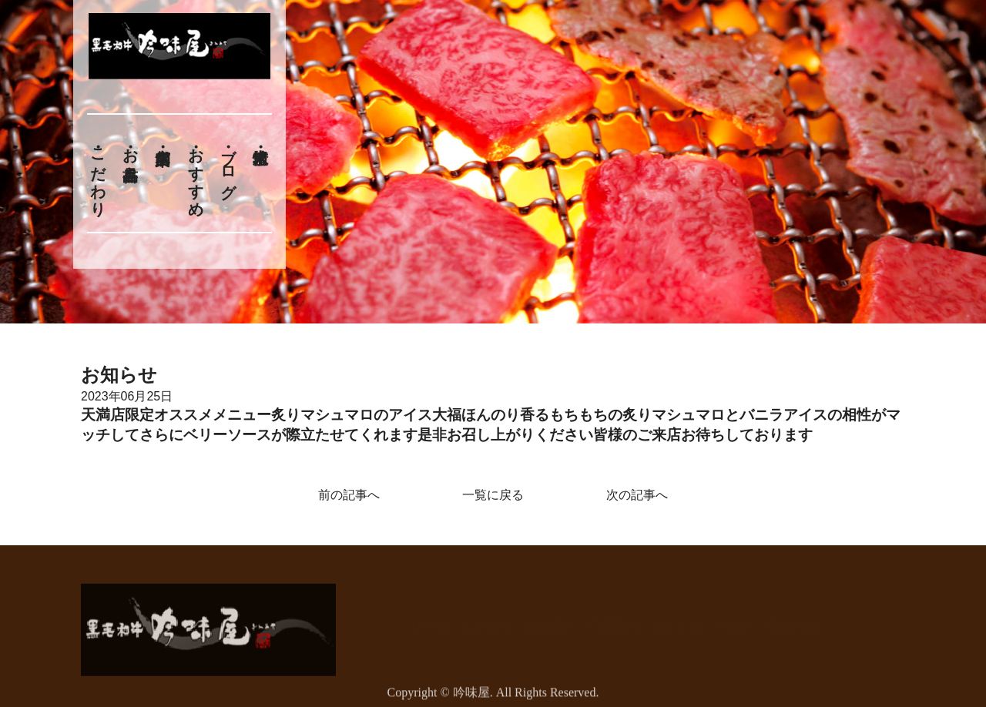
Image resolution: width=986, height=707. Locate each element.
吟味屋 (471, 697)
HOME (429, 618)
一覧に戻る (493, 494)
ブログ (228, 164)
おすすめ (195, 173)
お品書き (130, 155)
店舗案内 (613, 618)
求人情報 (792, 618)
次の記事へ (637, 494)
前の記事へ (349, 494)
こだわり (97, 173)
